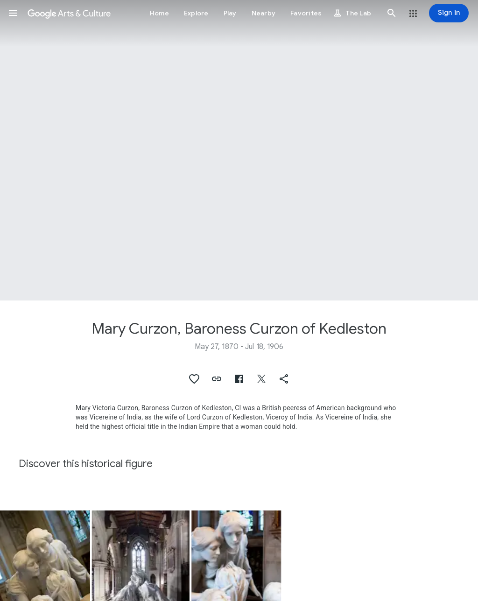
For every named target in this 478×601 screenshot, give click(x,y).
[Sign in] (449, 13)
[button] (13, 13)
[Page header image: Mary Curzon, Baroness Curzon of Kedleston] (239, 150)
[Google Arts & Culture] (69, 13)
